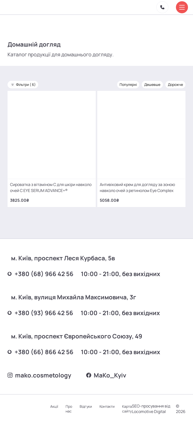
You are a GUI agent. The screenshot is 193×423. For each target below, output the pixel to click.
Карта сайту (127, 408)
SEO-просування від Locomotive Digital (151, 408)
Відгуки (86, 406)
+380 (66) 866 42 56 (40, 352)
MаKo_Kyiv (106, 375)
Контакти (107, 406)
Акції (54, 406)
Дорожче (175, 84)
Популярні (128, 84)
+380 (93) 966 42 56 (40, 313)
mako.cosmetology (39, 375)
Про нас (69, 408)
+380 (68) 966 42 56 (40, 274)
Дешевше (152, 84)
